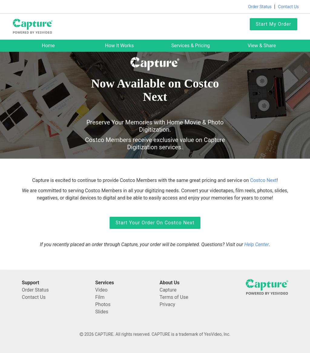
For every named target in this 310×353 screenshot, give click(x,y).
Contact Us (288, 6)
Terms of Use (174, 297)
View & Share (262, 45)
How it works (119, 45)
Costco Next (263, 180)
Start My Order (273, 24)
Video (101, 290)
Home (48, 45)
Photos (103, 304)
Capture (168, 290)
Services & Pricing (190, 45)
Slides (101, 312)
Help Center (256, 244)
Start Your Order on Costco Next (155, 223)
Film (100, 297)
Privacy (167, 304)
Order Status (260, 6)
